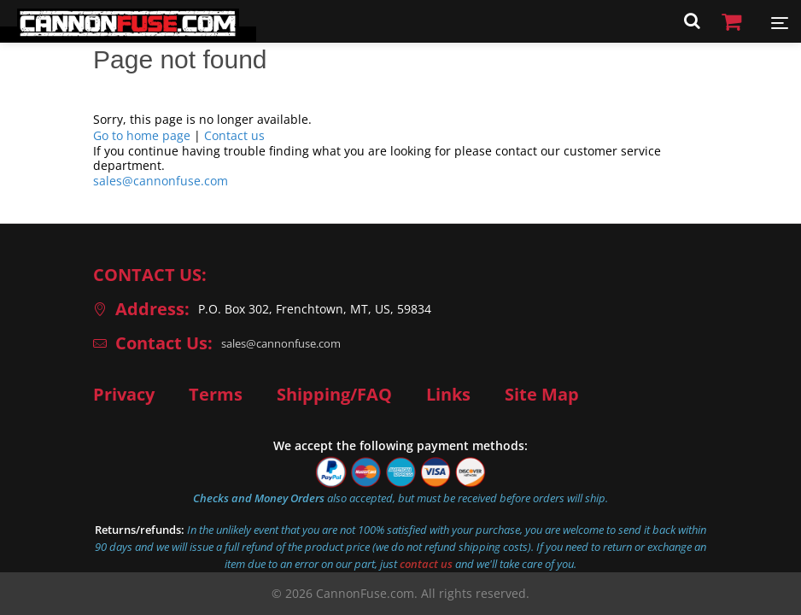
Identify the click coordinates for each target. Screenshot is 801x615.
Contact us (234, 135)
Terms (216, 394)
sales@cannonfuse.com (160, 181)
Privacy (124, 394)
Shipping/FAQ (334, 394)
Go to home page (141, 135)
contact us (426, 563)
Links (448, 394)
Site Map (542, 394)
